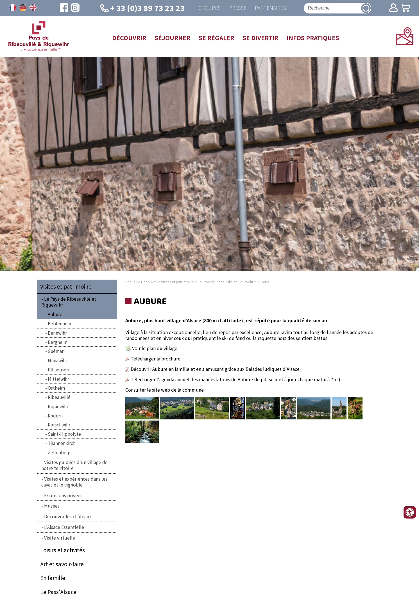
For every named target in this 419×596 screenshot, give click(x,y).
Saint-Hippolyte (64, 434)
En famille (52, 578)
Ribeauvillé (59, 397)
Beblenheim (60, 323)
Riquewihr (58, 406)
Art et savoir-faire (62, 564)
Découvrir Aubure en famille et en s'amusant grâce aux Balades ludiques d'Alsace (212, 369)
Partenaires (270, 8)
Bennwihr (57, 333)
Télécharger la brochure (155, 358)
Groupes (209, 8)
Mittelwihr (58, 379)
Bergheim (57, 342)
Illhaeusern (59, 369)
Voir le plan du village (154, 348)
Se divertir (260, 37)
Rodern (55, 415)
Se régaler (216, 37)
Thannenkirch (62, 443)
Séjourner (172, 37)
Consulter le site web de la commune (164, 389)
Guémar (56, 351)
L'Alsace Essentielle (64, 527)
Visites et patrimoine (66, 286)
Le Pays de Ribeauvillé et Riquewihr (68, 301)
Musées (52, 505)
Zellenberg (59, 452)
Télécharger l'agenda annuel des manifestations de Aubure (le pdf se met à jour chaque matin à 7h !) (235, 379)
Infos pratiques (313, 37)
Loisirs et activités (62, 550)
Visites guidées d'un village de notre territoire (74, 465)
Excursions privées (63, 495)
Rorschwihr (59, 424)
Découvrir (129, 37)
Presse (237, 8)
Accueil (131, 281)
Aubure (55, 314)
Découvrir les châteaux (68, 516)
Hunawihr (57, 360)
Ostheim (56, 388)
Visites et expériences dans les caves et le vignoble (74, 481)
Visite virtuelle (59, 537)
